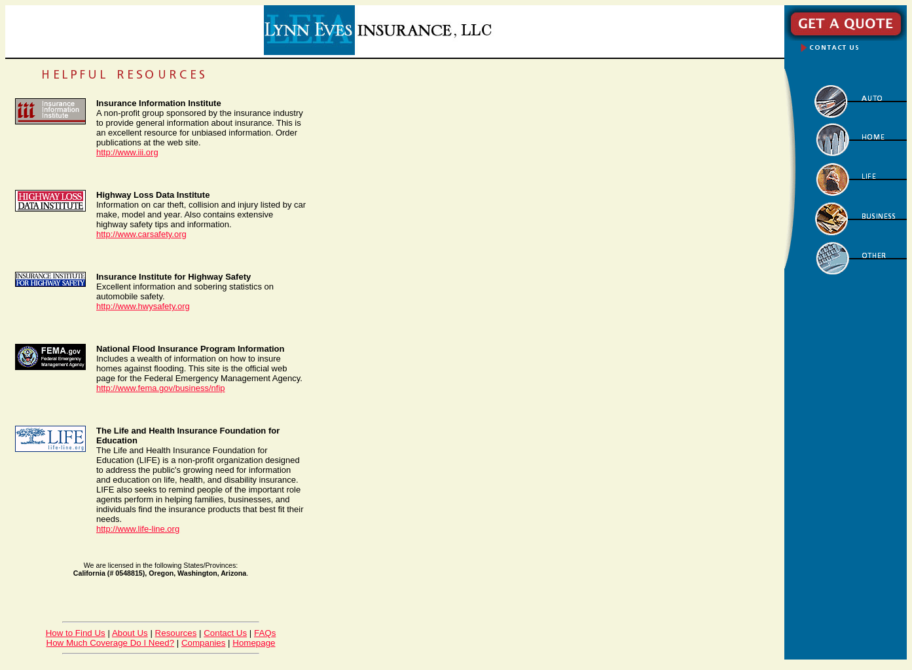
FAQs (265, 633)
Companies (203, 643)
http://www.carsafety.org (141, 234)
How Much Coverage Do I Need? (110, 643)
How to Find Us (75, 633)
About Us (130, 633)
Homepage (253, 643)
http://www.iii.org (127, 152)
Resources (176, 633)
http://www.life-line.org (137, 529)
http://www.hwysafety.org (143, 306)
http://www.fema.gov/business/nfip (160, 388)
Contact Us (225, 633)
